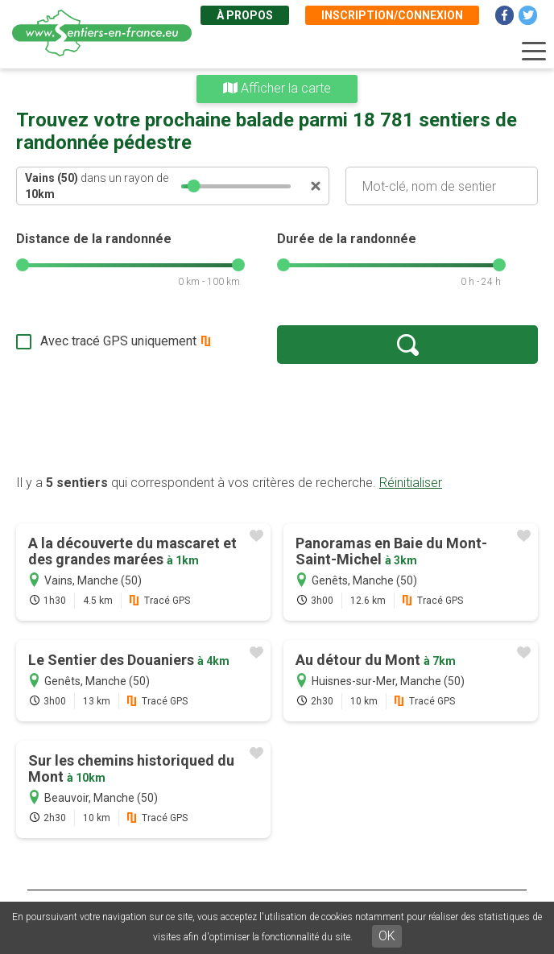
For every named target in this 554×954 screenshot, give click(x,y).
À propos (245, 15)
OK (386, 936)
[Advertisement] (277, 418)
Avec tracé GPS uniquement (118, 341)
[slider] (193, 186)
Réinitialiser (410, 482)
